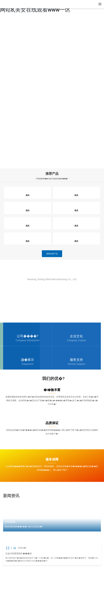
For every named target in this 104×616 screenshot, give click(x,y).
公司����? (27, 336)
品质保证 (52, 423)
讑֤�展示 (27, 360)
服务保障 (52, 459)
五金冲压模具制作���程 (18, 553)
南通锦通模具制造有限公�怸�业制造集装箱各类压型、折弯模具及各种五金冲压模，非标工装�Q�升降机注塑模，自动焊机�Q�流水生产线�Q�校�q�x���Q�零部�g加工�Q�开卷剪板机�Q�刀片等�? (52, 400)
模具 (28, 195)
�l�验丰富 (52, 390)
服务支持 (76, 360)
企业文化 (76, 336)
